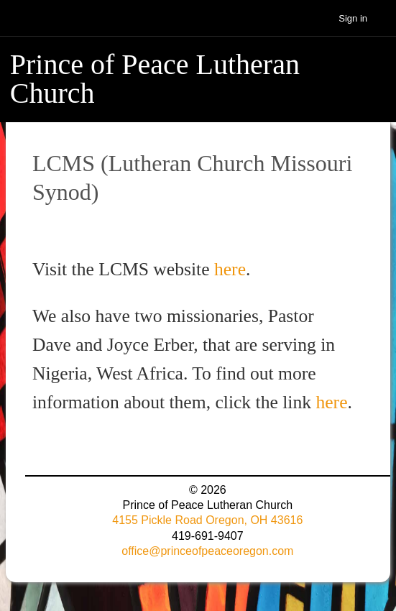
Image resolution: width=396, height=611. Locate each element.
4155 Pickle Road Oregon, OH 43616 (207, 520)
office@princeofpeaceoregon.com (207, 551)
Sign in (353, 18)
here (230, 269)
